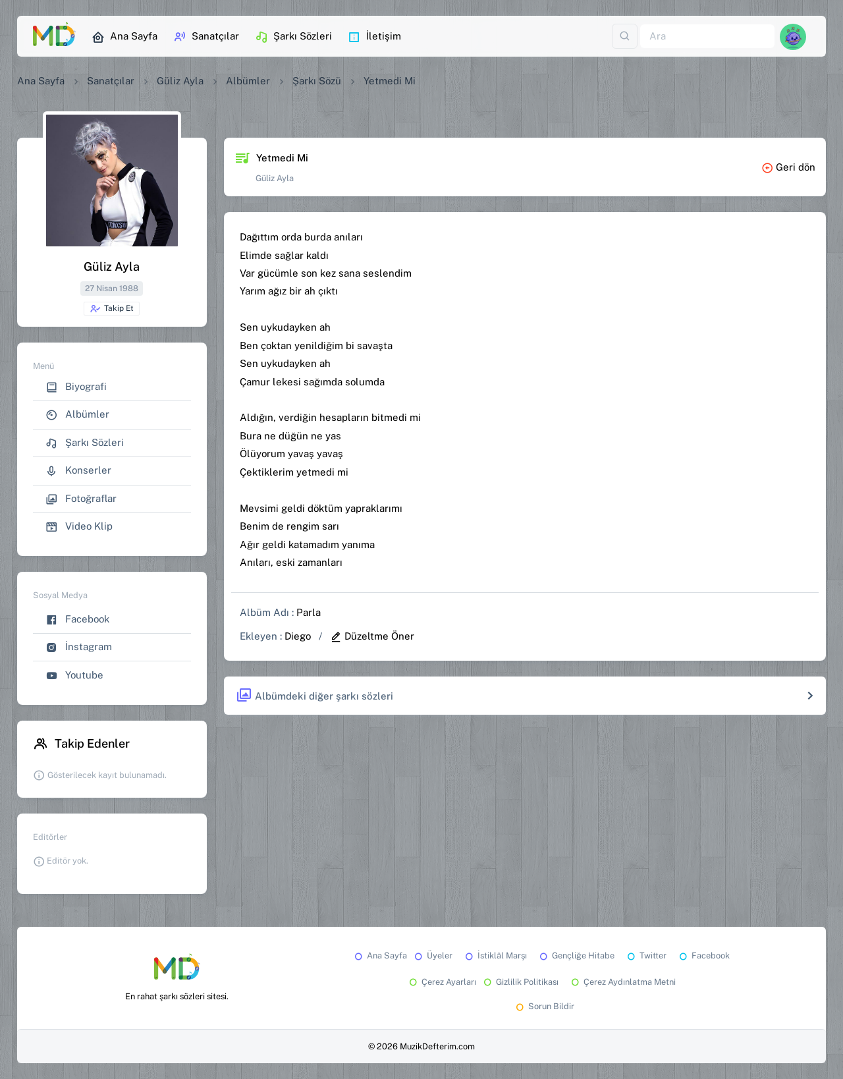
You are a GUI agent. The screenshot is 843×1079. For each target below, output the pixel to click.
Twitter (645, 955)
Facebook (77, 619)
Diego (298, 636)
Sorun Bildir (544, 1006)
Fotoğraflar (81, 499)
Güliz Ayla (180, 80)
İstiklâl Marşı (495, 955)
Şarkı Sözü (316, 80)
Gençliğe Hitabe (575, 955)
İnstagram (78, 647)
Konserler (78, 470)
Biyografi (76, 387)
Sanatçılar (206, 36)
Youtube (74, 675)
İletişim (374, 36)
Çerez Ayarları (441, 982)
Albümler (248, 80)
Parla (308, 612)
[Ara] (707, 36)
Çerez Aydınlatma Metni (622, 982)
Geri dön (788, 167)
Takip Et (112, 309)
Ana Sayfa (124, 36)
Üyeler (432, 955)
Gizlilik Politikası (519, 982)
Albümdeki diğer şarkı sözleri (314, 696)
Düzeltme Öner (372, 636)
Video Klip (79, 526)
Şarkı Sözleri (293, 36)
